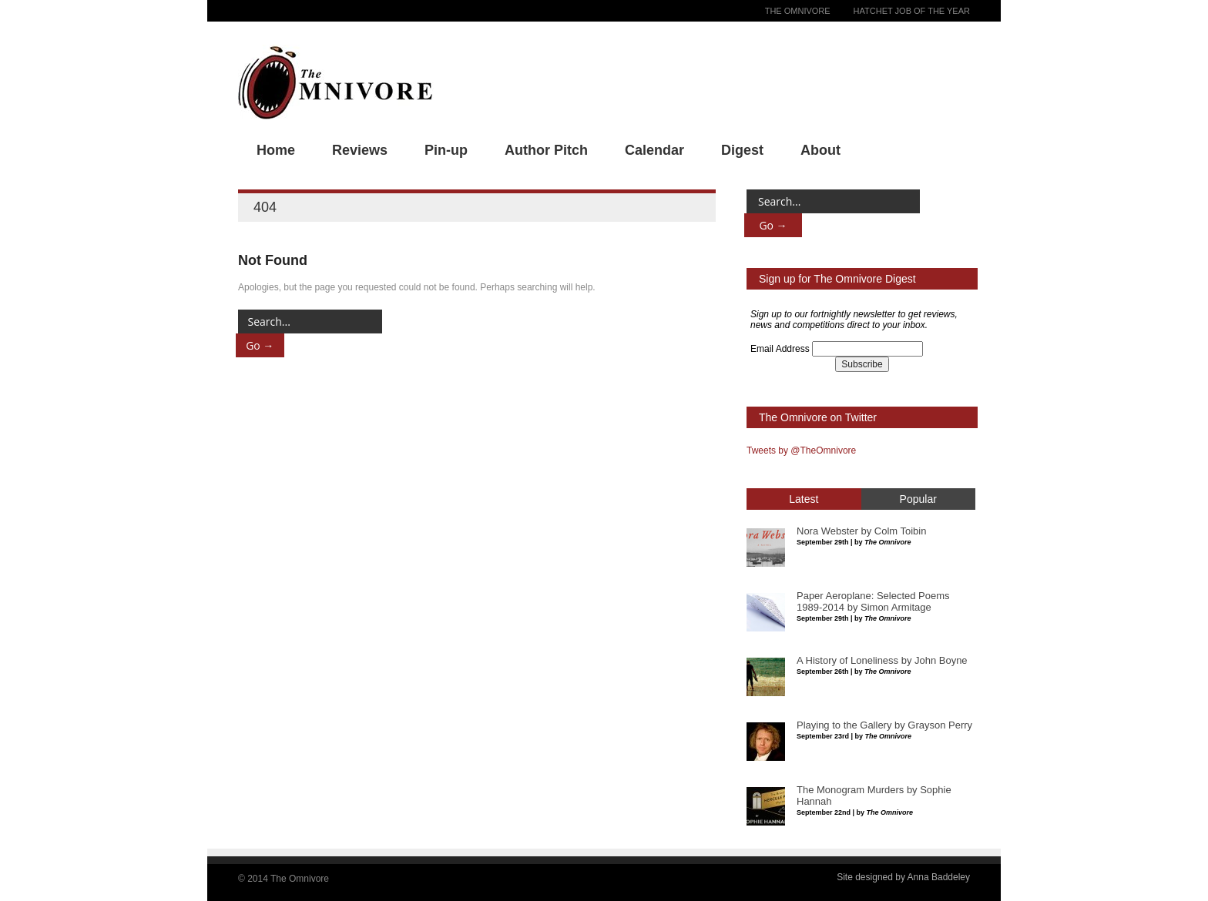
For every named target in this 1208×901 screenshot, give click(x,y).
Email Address (780, 348)
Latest (803, 499)
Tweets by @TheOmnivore (801, 450)
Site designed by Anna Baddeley (903, 877)
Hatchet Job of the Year (912, 10)
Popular (918, 499)
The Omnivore (797, 10)
